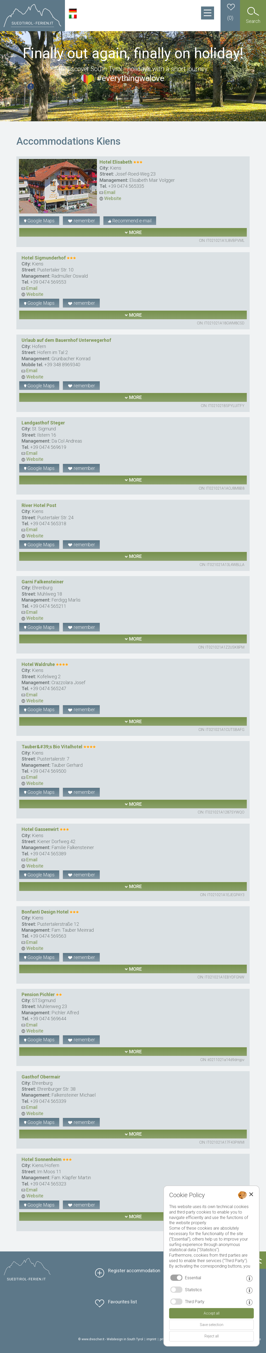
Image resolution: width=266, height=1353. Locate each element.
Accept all (212, 1313)
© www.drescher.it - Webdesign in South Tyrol (110, 1339)
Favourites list (122, 1301)
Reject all (211, 1336)
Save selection (211, 1325)
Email (107, 192)
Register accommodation (134, 1270)
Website (110, 198)
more (133, 232)
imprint (151, 1339)
